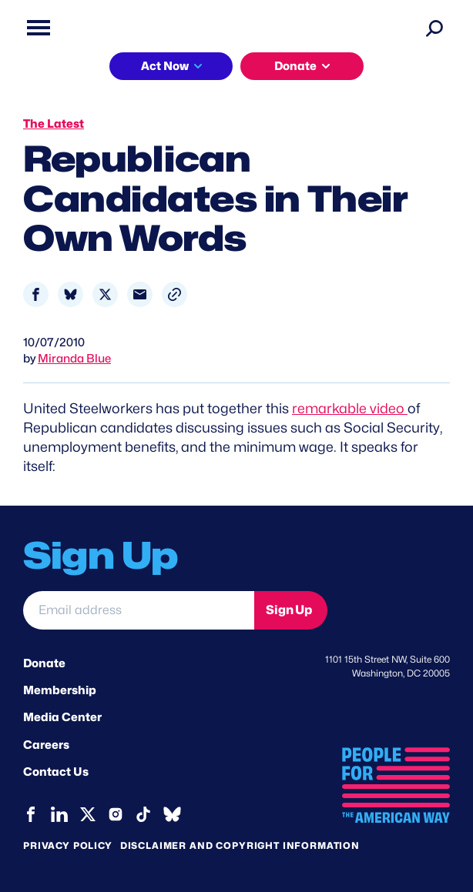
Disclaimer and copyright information (240, 845)
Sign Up (289, 610)
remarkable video (350, 408)
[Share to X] (105, 294)
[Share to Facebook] (36, 294)
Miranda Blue (74, 359)
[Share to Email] (140, 294)
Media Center (62, 717)
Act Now (165, 66)
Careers (46, 745)
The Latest (53, 124)
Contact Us (56, 772)
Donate (295, 66)
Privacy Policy (67, 845)
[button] (174, 294)
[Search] (434, 27)
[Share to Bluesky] (70, 294)
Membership (59, 690)
